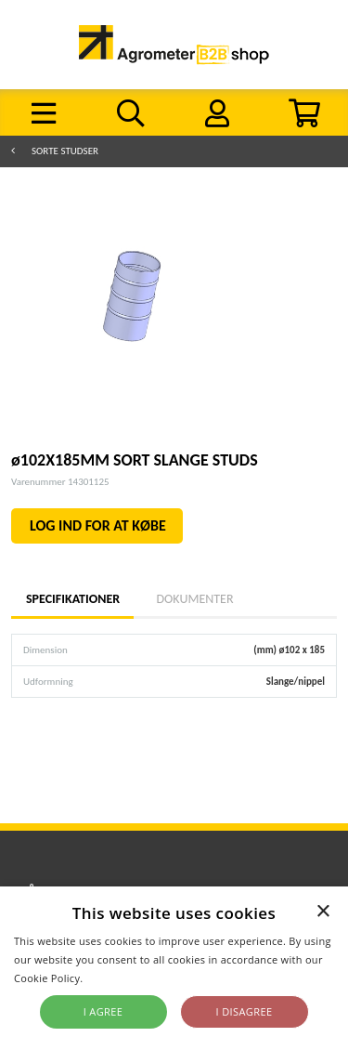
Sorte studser (65, 151)
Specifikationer (72, 599)
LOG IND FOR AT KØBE (98, 525)
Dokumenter (194, 599)
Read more (113, 978)
